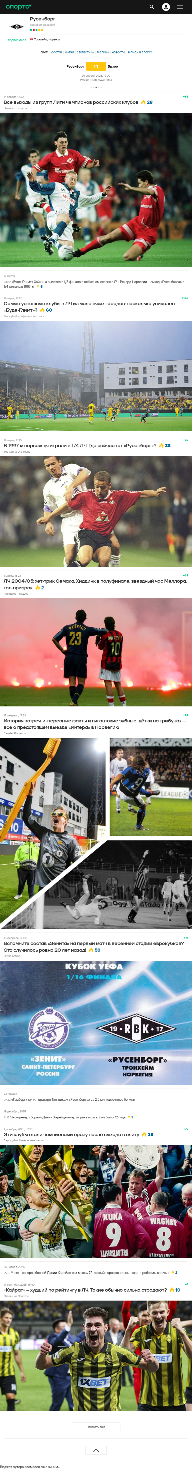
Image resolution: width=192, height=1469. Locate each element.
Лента (44, 52)
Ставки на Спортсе (16, 1296)
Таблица (103, 52)
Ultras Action (12, 956)
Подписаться (17, 40)
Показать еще (96, 1427)
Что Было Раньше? (16, 593)
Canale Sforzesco (15, 733)
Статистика (85, 52)
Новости (118, 52)
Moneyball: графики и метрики (24, 316)
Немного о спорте (15, 108)
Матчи (69, 52)
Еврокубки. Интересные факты (24, 1140)
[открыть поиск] (152, 7)
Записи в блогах (140, 52)
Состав (56, 52)
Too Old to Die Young (17, 451)
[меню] (180, 7)
